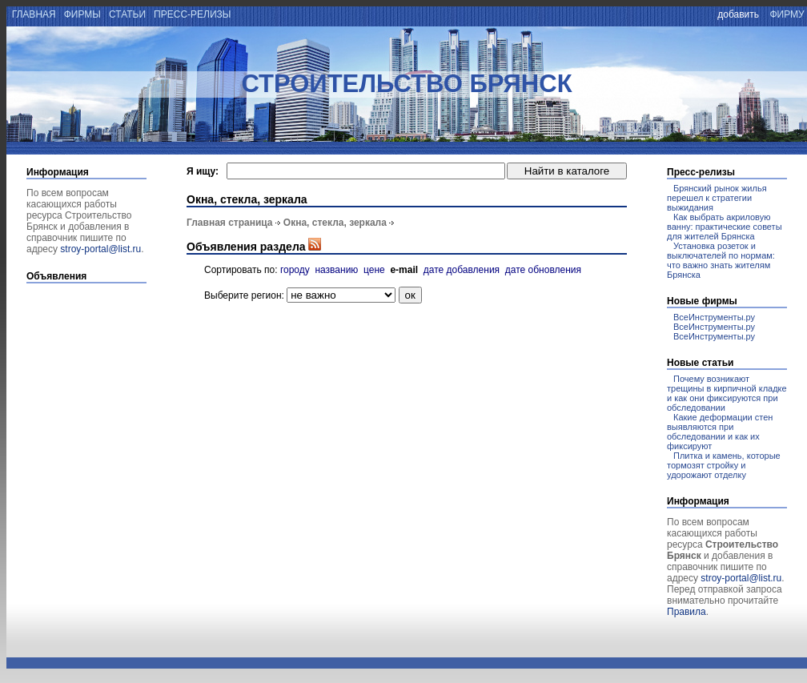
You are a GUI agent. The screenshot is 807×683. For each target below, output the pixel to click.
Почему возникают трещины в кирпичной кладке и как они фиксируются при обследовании (727, 393)
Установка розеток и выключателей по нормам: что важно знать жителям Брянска (721, 260)
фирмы (82, 14)
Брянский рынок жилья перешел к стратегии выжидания (717, 197)
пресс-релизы (192, 14)
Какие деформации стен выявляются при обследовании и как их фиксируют (720, 431)
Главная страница (230, 222)
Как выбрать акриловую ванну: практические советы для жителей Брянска (724, 226)
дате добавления (462, 269)
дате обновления (543, 269)
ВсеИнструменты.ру (714, 317)
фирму (787, 14)
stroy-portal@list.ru (100, 249)
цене (374, 269)
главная (32, 14)
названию (336, 269)
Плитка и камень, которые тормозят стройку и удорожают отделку (724, 465)
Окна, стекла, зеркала (335, 222)
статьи (127, 14)
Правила (686, 611)
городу (295, 269)
